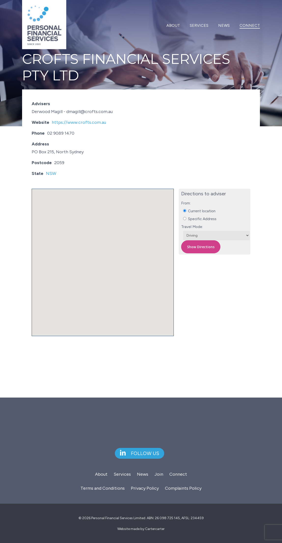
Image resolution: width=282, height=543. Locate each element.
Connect (178, 474)
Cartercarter (155, 529)
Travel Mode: (192, 226)
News (142, 474)
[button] (103, 257)
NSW (51, 173)
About (101, 474)
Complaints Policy (183, 488)
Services (122, 474)
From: (186, 203)
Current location (199, 211)
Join (158, 474)
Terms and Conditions (103, 488)
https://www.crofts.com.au (79, 122)
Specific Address (199, 218)
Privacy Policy (145, 488)
